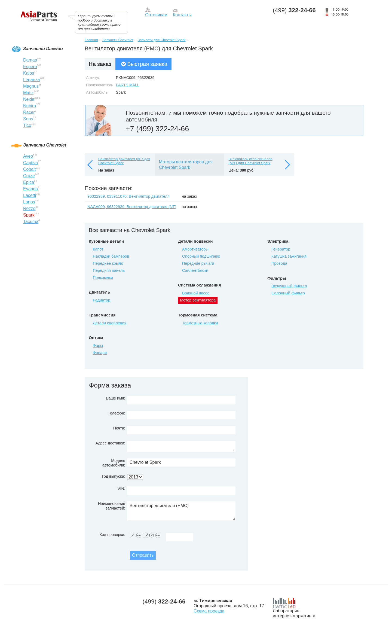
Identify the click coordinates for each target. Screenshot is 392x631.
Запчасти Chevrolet (117, 40)
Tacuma (30, 221)
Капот (98, 249)
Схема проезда (209, 611)
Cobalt (29, 169)
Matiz (28, 92)
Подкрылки (103, 277)
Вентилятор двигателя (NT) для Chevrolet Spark (124, 161)
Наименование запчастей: (111, 505)
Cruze (29, 175)
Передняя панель (109, 270)
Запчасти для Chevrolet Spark (162, 40)
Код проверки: (112, 534)
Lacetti (29, 195)
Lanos (29, 202)
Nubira (29, 105)
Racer (29, 112)
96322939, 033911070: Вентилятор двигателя (128, 196)
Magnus (31, 86)
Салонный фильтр (288, 293)
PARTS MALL (127, 85)
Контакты (182, 15)
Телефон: (116, 413)
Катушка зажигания (289, 256)
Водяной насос (195, 293)
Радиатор (101, 300)
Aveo (28, 156)
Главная (91, 40)
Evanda (30, 189)
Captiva (30, 162)
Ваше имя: (115, 398)
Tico (27, 125)
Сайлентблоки (195, 270)
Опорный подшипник (201, 256)
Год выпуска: (113, 476)
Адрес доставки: (110, 443)
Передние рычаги (198, 263)
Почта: (119, 428)
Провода (279, 263)
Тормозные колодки (200, 323)
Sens (28, 119)
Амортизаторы (195, 249)
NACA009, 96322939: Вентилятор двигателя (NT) (131, 207)
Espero (30, 66)
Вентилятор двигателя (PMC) (181, 510)
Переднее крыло (108, 263)
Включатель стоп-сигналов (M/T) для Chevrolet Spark (250, 161)
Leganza (31, 79)
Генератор (280, 249)
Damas (30, 60)
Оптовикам (156, 15)
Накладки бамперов (111, 256)
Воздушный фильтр (289, 286)
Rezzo (29, 208)
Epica (28, 182)
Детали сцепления (109, 323)
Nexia (28, 99)
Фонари (100, 352)
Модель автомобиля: (113, 462)
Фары (98, 345)
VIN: (121, 488)
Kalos (28, 73)
